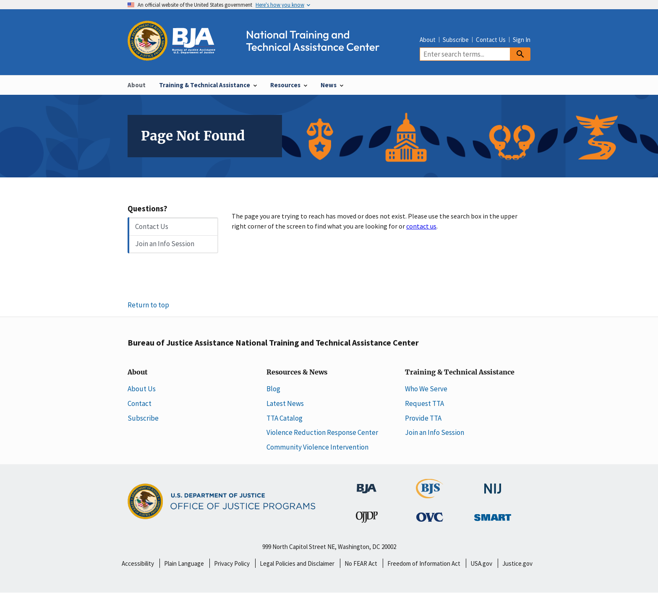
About (428, 39)
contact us (421, 226)
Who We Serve (426, 388)
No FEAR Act (361, 563)
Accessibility (138, 563)
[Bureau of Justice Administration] (366, 484)
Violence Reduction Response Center (322, 432)
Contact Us (491, 39)
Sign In (521, 39)
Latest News (285, 403)
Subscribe (456, 39)
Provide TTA (423, 418)
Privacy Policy (232, 563)
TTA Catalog (284, 418)
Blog (273, 388)
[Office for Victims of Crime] (429, 516)
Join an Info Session (164, 243)
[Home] (261, 56)
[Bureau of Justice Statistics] (429, 494)
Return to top (148, 305)
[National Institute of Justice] (492, 484)
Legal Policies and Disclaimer (297, 563)
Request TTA (424, 403)
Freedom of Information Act (423, 563)
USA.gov (481, 563)
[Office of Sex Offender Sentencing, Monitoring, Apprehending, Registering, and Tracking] (492, 515)
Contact (139, 403)
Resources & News (296, 372)
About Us (142, 388)
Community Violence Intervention (317, 447)
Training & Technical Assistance (459, 372)
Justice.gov (517, 563)
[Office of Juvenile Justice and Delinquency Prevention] (367, 518)
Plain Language (184, 563)
